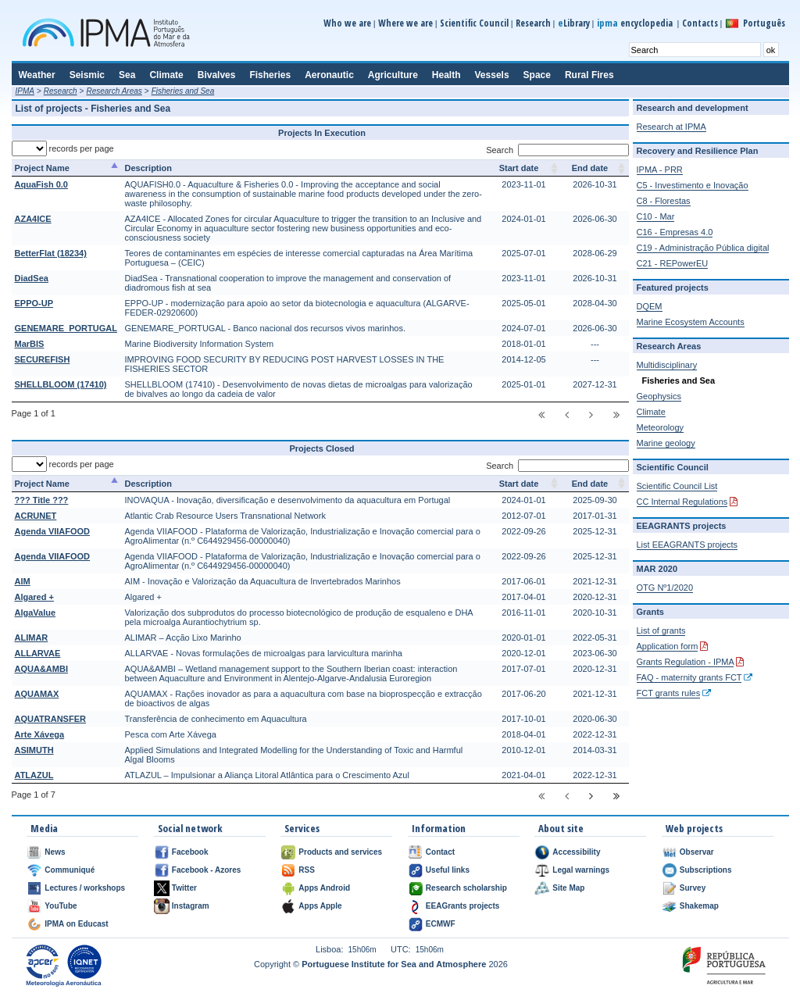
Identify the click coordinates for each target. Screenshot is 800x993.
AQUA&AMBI (41, 668)
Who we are (347, 23)
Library (574, 23)
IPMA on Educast (76, 924)
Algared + (34, 597)
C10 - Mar (656, 216)
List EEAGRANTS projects (687, 544)
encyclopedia (636, 23)
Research (533, 23)
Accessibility (576, 852)
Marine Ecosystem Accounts (691, 322)
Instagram (190, 906)
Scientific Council (474, 23)
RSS (306, 870)
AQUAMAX (37, 693)
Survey (692, 888)
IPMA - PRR (660, 169)
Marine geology (666, 443)
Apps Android (324, 888)
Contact (440, 852)
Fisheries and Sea (183, 91)
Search (557, 150)
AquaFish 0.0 (41, 184)
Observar (697, 852)
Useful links (448, 870)
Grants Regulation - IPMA (685, 661)
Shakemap (699, 906)
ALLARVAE (38, 653)
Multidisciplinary (667, 365)
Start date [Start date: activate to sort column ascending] (519, 168)
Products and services (340, 852)
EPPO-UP (34, 303)
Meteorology (660, 427)
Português (764, 23)
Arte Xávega (40, 734)
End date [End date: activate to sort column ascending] (590, 168)
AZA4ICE (33, 218)
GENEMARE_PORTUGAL (66, 328)
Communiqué (70, 870)
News (55, 852)
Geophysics (659, 396)
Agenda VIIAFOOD (53, 531)
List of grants (661, 630)
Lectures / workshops (85, 888)
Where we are (405, 23)
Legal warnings (580, 870)
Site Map (568, 888)
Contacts (700, 23)
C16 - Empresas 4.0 (675, 232)
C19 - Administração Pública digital (703, 247)
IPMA (25, 91)
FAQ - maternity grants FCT (689, 677)
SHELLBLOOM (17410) (61, 384)
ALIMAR (31, 637)
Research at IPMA (671, 126)
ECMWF (440, 924)
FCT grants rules (669, 693)
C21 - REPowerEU (673, 263)
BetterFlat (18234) (51, 253)
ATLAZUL (34, 775)
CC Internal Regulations (682, 501)
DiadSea (31, 278)
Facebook (190, 852)
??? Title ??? (42, 500)
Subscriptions (706, 870)
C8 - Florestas (664, 200)
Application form (667, 646)
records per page (63, 148)
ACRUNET (36, 515)
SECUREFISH (42, 359)
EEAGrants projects (462, 906)
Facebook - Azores (206, 870)
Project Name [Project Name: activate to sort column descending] (42, 168)
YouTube (61, 906)
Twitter (184, 888)
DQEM (649, 306)
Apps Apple (319, 906)
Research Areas (113, 91)
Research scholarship (466, 888)
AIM (22, 581)
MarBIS (30, 343)
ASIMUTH (34, 750)
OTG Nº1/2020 (665, 587)
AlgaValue (35, 612)
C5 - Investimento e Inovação (692, 185)
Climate (651, 411)
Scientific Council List (677, 486)
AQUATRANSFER (50, 718)
